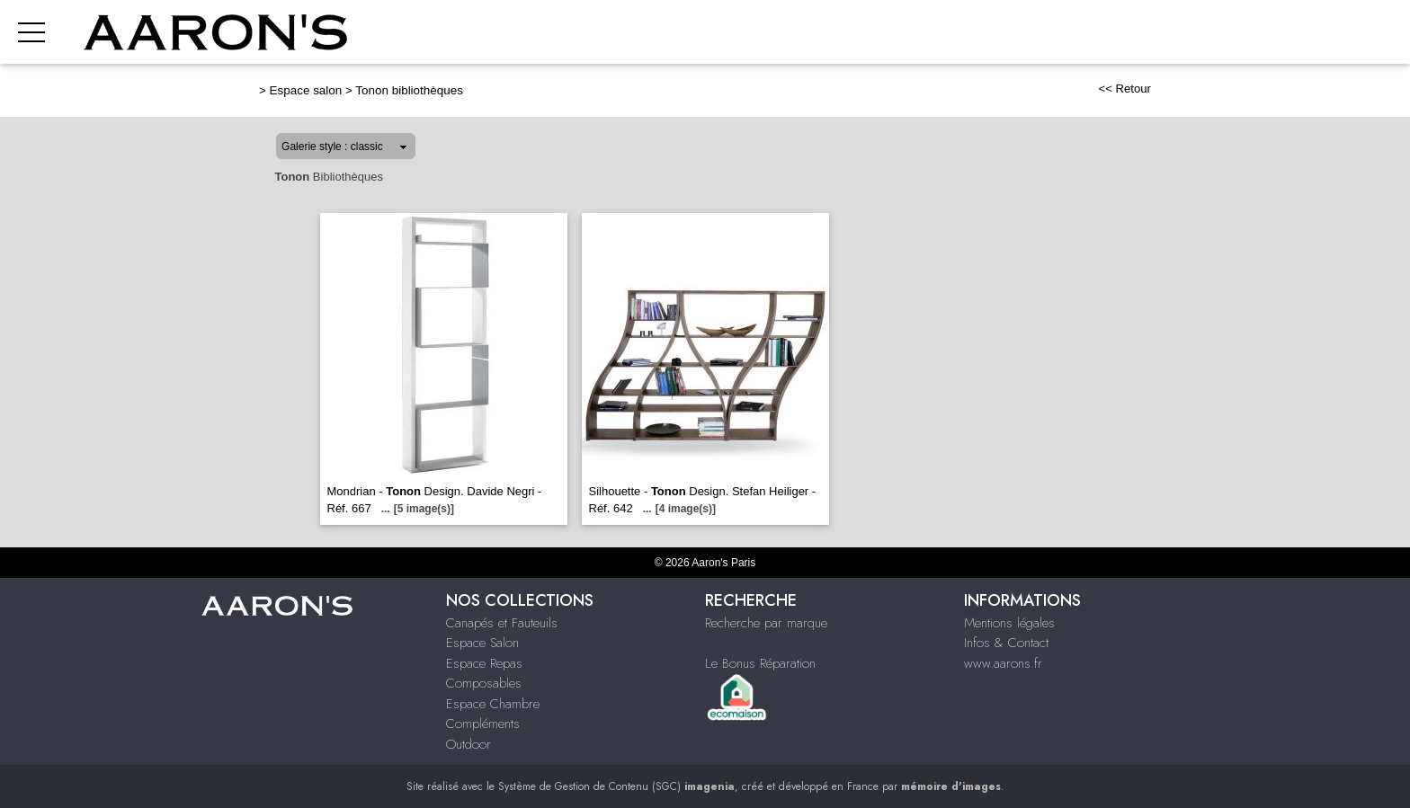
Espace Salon (482, 643)
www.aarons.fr (1003, 663)
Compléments (483, 723)
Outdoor (468, 744)
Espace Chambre (493, 704)
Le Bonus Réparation (760, 663)
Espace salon (306, 90)
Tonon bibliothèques (409, 90)
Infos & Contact (1006, 643)
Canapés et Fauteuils (502, 623)
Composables (484, 683)
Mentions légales (1009, 623)
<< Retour (1124, 88)
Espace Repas (484, 663)
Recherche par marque (766, 623)
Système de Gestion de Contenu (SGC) (616, 786)
